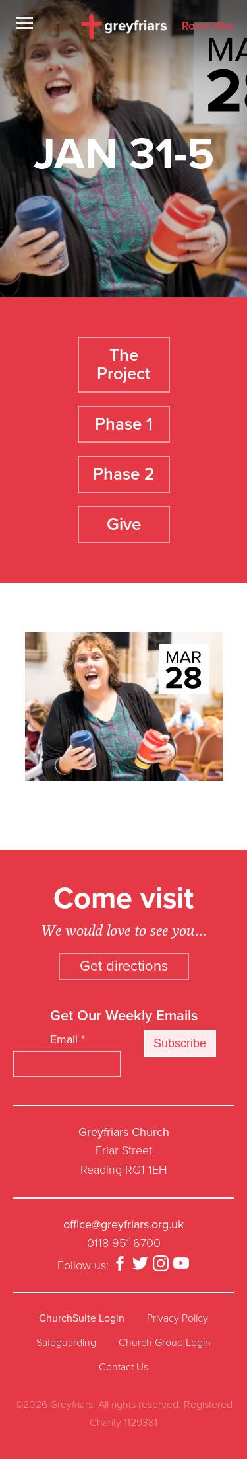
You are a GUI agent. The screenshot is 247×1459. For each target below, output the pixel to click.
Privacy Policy (177, 1318)
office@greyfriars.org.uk (123, 1224)
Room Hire (208, 27)
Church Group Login (165, 1342)
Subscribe (179, 1043)
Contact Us (123, 1367)
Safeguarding (66, 1342)
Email (67, 1039)
